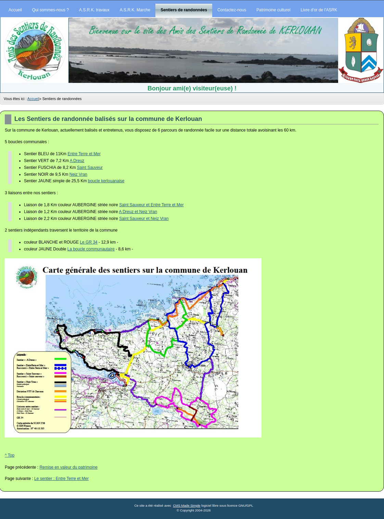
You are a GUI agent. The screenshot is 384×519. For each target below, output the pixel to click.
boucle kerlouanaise (106, 180)
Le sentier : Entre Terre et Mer (61, 478)
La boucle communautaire (91, 249)
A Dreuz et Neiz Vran (138, 211)
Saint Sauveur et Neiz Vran (143, 218)
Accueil (33, 99)
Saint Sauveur (90, 167)
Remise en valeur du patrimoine (68, 467)
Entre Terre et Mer (83, 153)
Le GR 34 (88, 242)
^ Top (9, 455)
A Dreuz (77, 160)
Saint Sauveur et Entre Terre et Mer (151, 204)
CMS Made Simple (186, 505)
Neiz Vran (78, 174)
